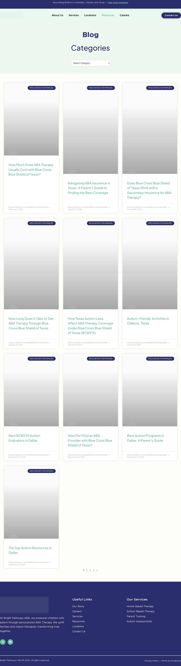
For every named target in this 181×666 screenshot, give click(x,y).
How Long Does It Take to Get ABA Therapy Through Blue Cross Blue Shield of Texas (31, 323)
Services (74, 15)
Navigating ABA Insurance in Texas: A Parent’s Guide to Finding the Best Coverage (89, 188)
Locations (90, 15)
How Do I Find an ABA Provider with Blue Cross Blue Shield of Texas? (90, 440)
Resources (108, 15)
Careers (124, 15)
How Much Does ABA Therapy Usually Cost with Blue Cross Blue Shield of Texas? (31, 169)
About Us (57, 15)
